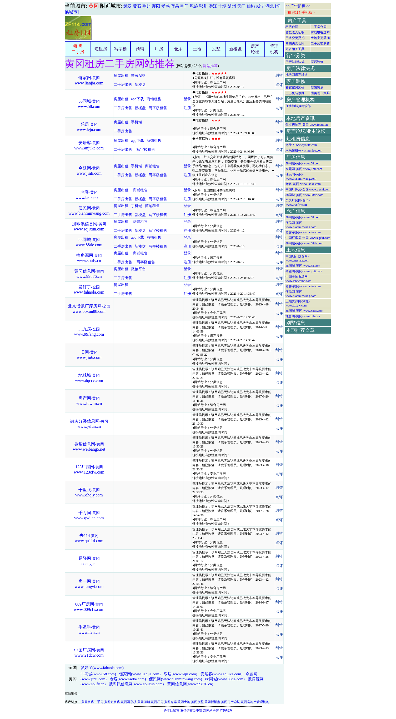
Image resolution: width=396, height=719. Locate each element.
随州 (232, 6)
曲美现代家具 (320, 93)
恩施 (194, 6)
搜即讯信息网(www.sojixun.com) (136, 684)
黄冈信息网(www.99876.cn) (190, 684)
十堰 (222, 6)
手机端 (136, 122)
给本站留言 (171, 710)
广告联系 (226, 710)
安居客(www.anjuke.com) (221, 674)
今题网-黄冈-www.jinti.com (303, 169)
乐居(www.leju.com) (180, 674)
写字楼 (120, 49)
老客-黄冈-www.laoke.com (303, 184)
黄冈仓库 (170, 702)
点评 (279, 85)
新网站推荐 (211, 710)
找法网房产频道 (296, 75)
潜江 (213, 6)
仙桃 (251, 6)
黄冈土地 (184, 702)
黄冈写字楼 (129, 702)
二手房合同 (319, 27)
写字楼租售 (158, 108)
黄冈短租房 (112, 702)
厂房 (159, 49)
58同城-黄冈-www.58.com (302, 163)
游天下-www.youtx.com (301, 145)
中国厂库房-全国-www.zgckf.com (307, 189)
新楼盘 (235, 49)
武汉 (127, 6)
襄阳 (156, 6)
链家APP (138, 76)
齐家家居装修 (294, 87)
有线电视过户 (320, 32)
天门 (241, 6)
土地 (197, 49)
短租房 (100, 49)
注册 (187, 108)
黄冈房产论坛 (230, 702)
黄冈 (93, 6)
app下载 (137, 99)
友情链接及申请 (191, 710)
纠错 (279, 75)
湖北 (269, 6)
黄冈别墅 (197, 702)
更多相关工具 (294, 49)
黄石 (137, 6)
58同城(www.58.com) (98, 674)
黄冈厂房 (157, 702)
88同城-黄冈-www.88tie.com (304, 195)
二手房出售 (123, 85)
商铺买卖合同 (294, 43)
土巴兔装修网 (294, 93)
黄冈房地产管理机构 (255, 702)
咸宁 (260, 6)
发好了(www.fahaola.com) (102, 668)
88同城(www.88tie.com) (225, 679)
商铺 (140, 49)
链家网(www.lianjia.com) (140, 674)
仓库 (178, 49)
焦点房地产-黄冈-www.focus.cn (306, 125)
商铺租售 (154, 99)
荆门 (184, 6)
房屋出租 (121, 76)
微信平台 (138, 269)
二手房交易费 (320, 43)
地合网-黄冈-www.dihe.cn (302, 316)
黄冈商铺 (143, 702)
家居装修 (317, 62)
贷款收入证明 (294, 32)
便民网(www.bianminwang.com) (175, 679)
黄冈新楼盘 (212, 702)
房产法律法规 (294, 62)
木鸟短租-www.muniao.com (303, 150)
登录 (187, 99)
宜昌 (175, 6)
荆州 (146, 6)
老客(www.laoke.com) (128, 679)
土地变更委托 (320, 38)
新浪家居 (317, 87)
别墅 (216, 49)
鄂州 (203, 6)
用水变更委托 (294, 38)
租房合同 (291, 27)
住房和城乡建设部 (298, 106)
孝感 (165, 6)
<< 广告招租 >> (297, 6)
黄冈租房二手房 (92, 702)
